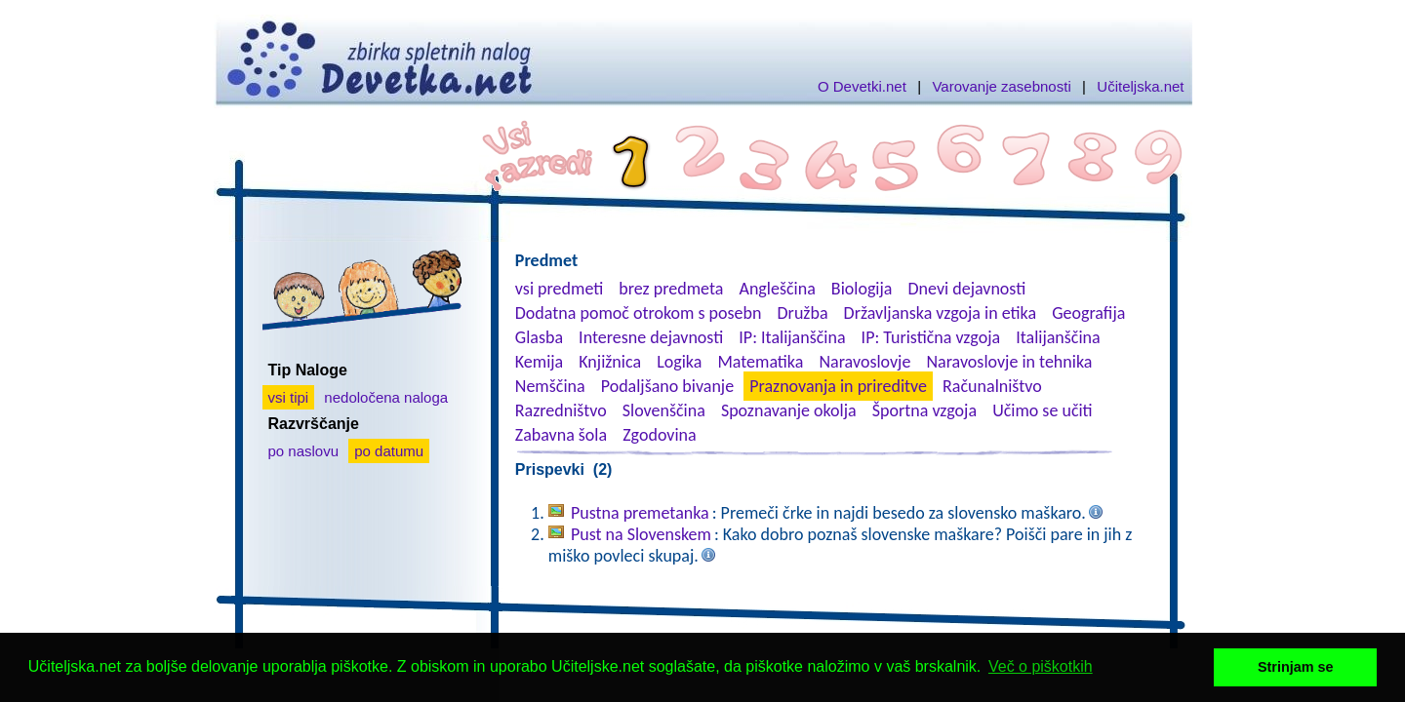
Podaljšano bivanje (667, 386)
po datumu (388, 451)
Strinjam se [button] (1296, 667)
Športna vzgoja (924, 410)
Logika (679, 361)
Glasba (539, 337)
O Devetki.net (862, 86)
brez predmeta (671, 288)
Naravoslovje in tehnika (1009, 361)
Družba (803, 313)
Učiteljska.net (1140, 86)
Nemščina (550, 386)
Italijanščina (1058, 337)
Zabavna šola (561, 435)
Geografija (1088, 313)
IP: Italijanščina (792, 337)
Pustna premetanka (640, 513)
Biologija (862, 288)
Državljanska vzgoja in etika (940, 313)
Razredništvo (561, 410)
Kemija (539, 361)
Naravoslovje (864, 361)
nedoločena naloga (386, 397)
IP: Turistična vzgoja (931, 337)
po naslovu (304, 451)
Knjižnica (610, 361)
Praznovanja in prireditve (838, 386)
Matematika (760, 361)
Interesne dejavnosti (651, 337)
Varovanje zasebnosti (1001, 86)
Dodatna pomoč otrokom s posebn (638, 313)
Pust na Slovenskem (641, 534)
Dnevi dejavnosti (967, 288)
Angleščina (777, 288)
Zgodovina (659, 435)
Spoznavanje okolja (789, 410)
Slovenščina (663, 410)
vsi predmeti (559, 288)
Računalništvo (992, 386)
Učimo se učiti (1042, 410)
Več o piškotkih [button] (1040, 666)
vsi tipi (288, 397)
